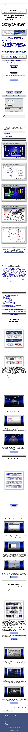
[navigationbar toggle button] (26, 1)
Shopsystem (11, 730)
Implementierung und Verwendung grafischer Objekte (14, 52)
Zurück (7, 710)
